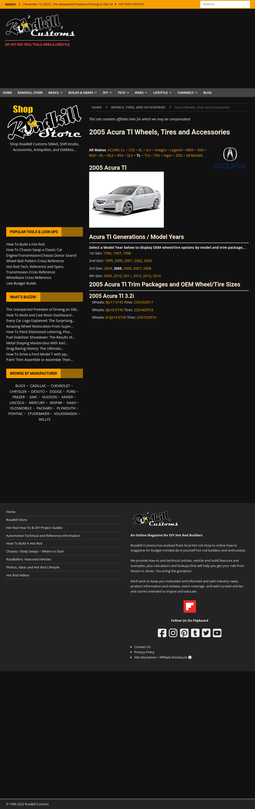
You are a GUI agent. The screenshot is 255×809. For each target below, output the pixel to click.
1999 (109, 260)
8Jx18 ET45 (114, 309)
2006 (127, 268)
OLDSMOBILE (21, 408)
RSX (120, 155)
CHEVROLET (60, 385)
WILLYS (45, 419)
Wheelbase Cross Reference (28, 277)
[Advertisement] (168, 48)
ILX (148, 150)
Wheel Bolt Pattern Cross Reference (35, 260)
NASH (71, 402)
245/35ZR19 (146, 317)
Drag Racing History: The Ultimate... (35, 348)
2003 (148, 260)
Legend (176, 150)
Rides (139, 93)
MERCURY (37, 402)
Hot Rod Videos (17, 575)
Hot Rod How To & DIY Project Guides (34, 527)
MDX (189, 150)
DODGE (56, 391)
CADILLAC (38, 385)
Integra (160, 150)
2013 (147, 275)
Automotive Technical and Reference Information (43, 535)
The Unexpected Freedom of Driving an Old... (42, 309)
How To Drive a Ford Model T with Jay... (37, 354)
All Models (194, 155)
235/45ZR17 (143, 302)
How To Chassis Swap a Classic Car (34, 249)
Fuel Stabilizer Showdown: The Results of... (40, 337)
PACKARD (44, 408)
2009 (108, 275)
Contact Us (142, 647)
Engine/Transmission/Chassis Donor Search (41, 255)
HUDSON (49, 397)
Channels (186, 93)
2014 (157, 275)
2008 (147, 268)
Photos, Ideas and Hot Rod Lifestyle (32, 567)
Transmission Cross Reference (30, 272)
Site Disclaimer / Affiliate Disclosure (162, 657)
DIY (105, 93)
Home (7, 93)
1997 (117, 253)
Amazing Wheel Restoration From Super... (40, 326)
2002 (138, 260)
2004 (108, 268)
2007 (137, 268)
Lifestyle (160, 93)
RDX (92, 155)
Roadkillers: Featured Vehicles (28, 559)
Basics (54, 93)
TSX (157, 155)
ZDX (179, 155)
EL (140, 150)
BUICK (20, 385)
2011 (127, 275)
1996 (107, 253)
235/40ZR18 (143, 309)
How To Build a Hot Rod (25, 244)
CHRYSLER (18, 391)
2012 (137, 275)
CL (123, 150)
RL (102, 155)
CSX (132, 150)
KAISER (67, 397)
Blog (207, 93)
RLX (110, 155)
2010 (118, 275)
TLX (147, 155)
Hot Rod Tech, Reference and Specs (35, 266)
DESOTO (38, 391)
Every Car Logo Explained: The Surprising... (40, 320)
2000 (119, 260)
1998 (127, 253)
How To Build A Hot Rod (24, 543)
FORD (71, 391)
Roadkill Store (30, 93)
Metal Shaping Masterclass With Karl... (37, 343)
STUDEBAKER (38, 413)
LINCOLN (16, 402)
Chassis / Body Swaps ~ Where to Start (35, 551)
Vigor (168, 155)
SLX (130, 155)
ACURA (113, 150)
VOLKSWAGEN (65, 413)
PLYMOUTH (66, 408)
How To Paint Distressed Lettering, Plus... (39, 331)
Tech (122, 93)
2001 (128, 260)
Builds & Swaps (80, 93)
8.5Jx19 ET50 (116, 317)
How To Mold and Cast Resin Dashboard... (40, 315)
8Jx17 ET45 (114, 302)
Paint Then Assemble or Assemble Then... (39, 359)
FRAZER (18, 397)
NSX (200, 150)
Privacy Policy (144, 652)
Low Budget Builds (21, 283)
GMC (33, 397)
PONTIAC (15, 413)
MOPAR (56, 402)
